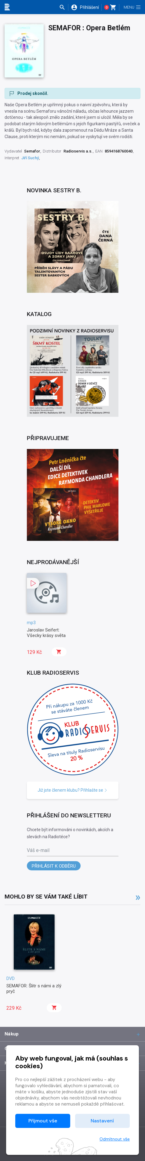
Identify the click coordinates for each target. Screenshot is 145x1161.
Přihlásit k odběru (54, 866)
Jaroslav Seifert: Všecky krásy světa (46, 632)
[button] (63, 7)
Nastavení (102, 1121)
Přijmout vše (42, 1121)
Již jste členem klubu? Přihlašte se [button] (72, 790)
